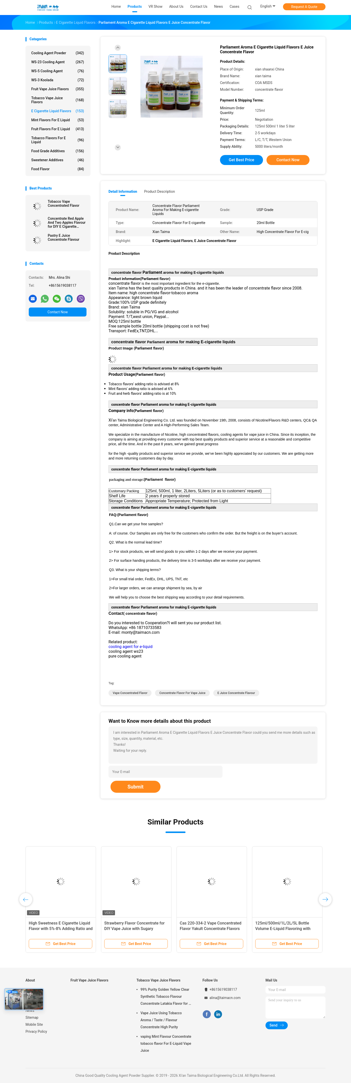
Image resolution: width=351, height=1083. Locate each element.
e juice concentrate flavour (236, 693)
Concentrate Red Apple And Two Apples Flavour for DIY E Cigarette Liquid (67, 222)
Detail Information (122, 192)
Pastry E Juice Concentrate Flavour (63, 238)
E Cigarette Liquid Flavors (57, 111)
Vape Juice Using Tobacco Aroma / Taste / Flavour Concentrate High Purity (161, 1020)
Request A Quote (304, 7)
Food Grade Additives (57, 151)
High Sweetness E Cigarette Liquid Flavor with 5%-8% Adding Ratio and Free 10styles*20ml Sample (61, 928)
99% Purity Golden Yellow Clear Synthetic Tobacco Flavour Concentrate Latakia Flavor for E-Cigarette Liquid (166, 997)
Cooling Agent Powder (57, 53)
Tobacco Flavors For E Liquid (57, 140)
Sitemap (32, 1018)
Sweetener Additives (57, 160)
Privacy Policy (36, 1032)
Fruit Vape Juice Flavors (57, 89)
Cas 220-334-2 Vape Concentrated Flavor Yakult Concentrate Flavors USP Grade (210, 928)
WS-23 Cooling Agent (57, 62)
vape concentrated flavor (130, 693)
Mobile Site (34, 1024)
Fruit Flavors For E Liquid (57, 129)
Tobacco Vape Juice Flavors (57, 100)
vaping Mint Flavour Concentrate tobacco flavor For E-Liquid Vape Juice (165, 1043)
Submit (136, 787)
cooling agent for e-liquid (130, 646)
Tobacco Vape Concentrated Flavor (63, 204)
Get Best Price (241, 160)
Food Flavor (57, 169)
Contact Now (58, 312)
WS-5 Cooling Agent (57, 71)
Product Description (159, 192)
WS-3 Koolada (57, 80)
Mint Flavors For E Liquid (57, 120)
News (30, 1010)
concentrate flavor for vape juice (182, 693)
